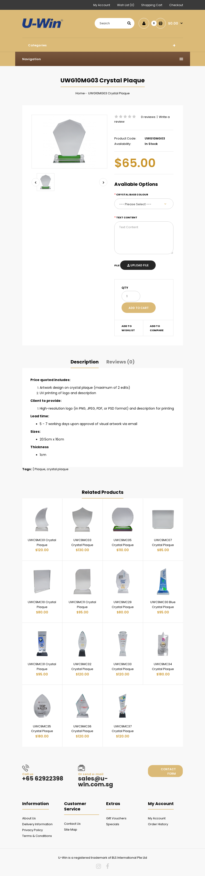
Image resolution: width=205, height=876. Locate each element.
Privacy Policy (32, 830)
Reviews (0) (120, 362)
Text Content (126, 217)
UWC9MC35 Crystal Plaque (42, 728)
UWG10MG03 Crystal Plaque (108, 93)
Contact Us (72, 823)
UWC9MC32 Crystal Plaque (82, 666)
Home (80, 93)
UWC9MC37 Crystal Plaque (123, 728)
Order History (158, 824)
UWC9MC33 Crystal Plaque (123, 666)
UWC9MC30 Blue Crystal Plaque (163, 604)
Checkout (176, 5)
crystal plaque (57, 469)
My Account (101, 5)
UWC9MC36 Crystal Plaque (82, 728)
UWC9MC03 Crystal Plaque (82, 542)
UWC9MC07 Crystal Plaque (163, 542)
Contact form (168, 771)
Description (85, 362)
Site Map (70, 829)
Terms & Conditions (37, 836)
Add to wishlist (128, 328)
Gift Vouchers (116, 818)
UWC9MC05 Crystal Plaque (123, 542)
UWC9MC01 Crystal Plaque (42, 542)
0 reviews (148, 117)
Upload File (138, 265)
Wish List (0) (125, 5)
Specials (112, 824)
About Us (29, 818)
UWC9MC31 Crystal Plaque (42, 666)
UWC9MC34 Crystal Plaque (163, 666)
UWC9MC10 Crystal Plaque (42, 604)
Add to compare (156, 328)
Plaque (40, 469)
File (116, 265)
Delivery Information (37, 824)
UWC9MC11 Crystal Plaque (82, 604)
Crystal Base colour (132, 194)
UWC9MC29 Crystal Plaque (123, 604)
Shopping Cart (151, 5)
